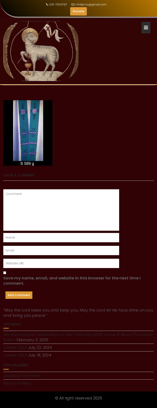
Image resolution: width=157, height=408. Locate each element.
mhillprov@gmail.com (89, 4)
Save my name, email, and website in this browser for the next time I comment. (72, 280)
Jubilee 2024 (15, 347)
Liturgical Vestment (22, 375)
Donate (78, 11)
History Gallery (17, 383)
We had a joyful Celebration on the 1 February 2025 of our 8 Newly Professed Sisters (78, 337)
